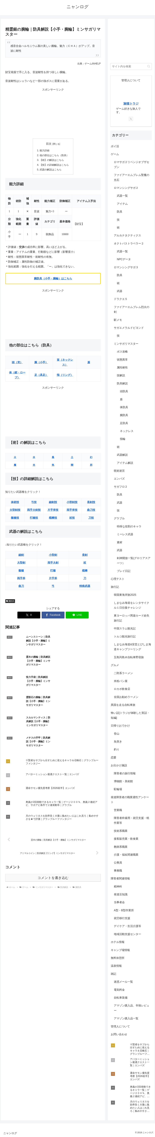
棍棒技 (53, 518)
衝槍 (21, 571)
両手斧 (21, 578)
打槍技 (34, 518)
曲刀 (21, 586)
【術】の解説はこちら (52, 160)
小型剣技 (72, 502)
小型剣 (53, 555)
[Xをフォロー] (131, 119)
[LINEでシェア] (77, 615)
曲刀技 (91, 510)
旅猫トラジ (131, 103)
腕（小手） (41, 362)
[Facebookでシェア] (53, 615)
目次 (48, 143)
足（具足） (41, 375)
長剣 (84, 555)
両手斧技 (72, 510)
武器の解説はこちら (50, 170)
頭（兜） (17, 362)
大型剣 (21, 563)
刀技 (91, 518)
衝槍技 (15, 518)
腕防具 (10, 602)
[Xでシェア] (28, 615)
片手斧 (53, 578)
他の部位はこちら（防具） (54, 155)
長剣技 (91, 502)
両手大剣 (53, 563)
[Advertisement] (53, 113)
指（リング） (65, 375)
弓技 (34, 502)
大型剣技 (15, 510)
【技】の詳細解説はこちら (54, 165)
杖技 (72, 518)
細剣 (21, 555)
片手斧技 (53, 510)
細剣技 (53, 502)
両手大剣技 (34, 510)
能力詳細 (44, 150)
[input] (131, 66)
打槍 (53, 571)
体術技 (15, 502)
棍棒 (84, 571)
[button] (148, 66)
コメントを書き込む (53, 818)
